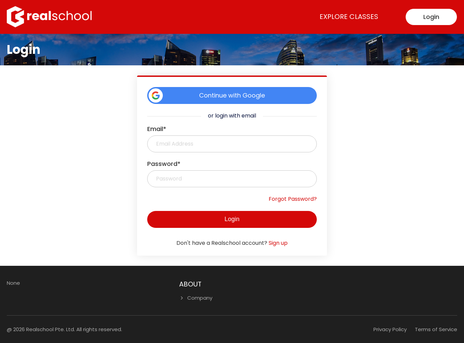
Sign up (278, 243)
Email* (156, 129)
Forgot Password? (293, 199)
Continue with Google (207, 95)
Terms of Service (436, 329)
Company (199, 297)
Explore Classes (349, 16)
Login (431, 17)
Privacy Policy (390, 329)
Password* (163, 163)
